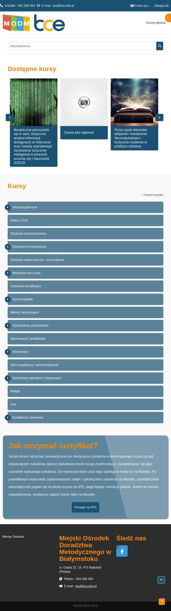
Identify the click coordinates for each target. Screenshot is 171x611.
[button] (140, 5)
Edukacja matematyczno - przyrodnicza (37, 259)
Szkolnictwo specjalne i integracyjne (36, 378)
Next (159, 117)
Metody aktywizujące (24, 312)
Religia (15, 391)
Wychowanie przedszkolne (30, 325)
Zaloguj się (161, 5)
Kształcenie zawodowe (27, 417)
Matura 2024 (19, 220)
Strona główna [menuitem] (156, 22)
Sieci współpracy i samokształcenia (34, 365)
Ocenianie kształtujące (25, 286)
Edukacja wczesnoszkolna (28, 233)
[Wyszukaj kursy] (82, 46)
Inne (13, 404)
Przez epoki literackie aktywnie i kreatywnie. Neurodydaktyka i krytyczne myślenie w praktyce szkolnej (131, 138)
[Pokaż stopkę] (162, 601)
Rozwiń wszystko (153, 195)
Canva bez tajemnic (79, 132)
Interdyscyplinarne (24, 207)
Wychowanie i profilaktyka (28, 338)
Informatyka (20, 351)
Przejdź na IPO (85, 507)
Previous (10, 117)
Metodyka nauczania (26, 273)
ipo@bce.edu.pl (63, 5)
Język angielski (22, 299)
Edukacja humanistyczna (29, 246)
